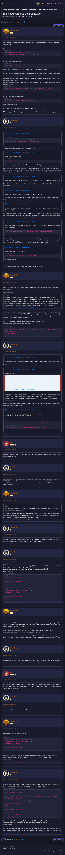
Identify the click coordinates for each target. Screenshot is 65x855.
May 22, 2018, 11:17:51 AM (9, 534)
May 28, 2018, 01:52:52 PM (9, 704)
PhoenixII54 (14, 30)
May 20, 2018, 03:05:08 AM (9, 474)
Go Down (5, 22)
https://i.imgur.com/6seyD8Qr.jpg (23, 307)
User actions (58, 25)
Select (8, 50)
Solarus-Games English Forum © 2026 (53, 851)
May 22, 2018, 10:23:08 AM (9, 500)
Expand (13, 573)
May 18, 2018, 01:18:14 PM (9, 37)
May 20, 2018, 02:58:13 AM (9, 449)
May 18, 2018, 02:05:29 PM (9, 127)
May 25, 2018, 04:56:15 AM (9, 559)
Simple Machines (16, 848)
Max (11, 442)
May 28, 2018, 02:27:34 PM (9, 728)
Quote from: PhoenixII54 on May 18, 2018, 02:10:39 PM (20, 357)
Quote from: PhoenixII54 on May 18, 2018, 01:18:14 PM (20, 133)
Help (61, 853)
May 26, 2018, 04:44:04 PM (9, 679)
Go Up (4, 839)
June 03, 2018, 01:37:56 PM (10, 779)
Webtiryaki (10, 846)
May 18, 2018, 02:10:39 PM (9, 282)
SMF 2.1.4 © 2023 (6, 848)
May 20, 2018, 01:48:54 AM (9, 351)
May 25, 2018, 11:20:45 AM (9, 618)
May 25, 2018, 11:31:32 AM (9, 655)
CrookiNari (13, 120)
